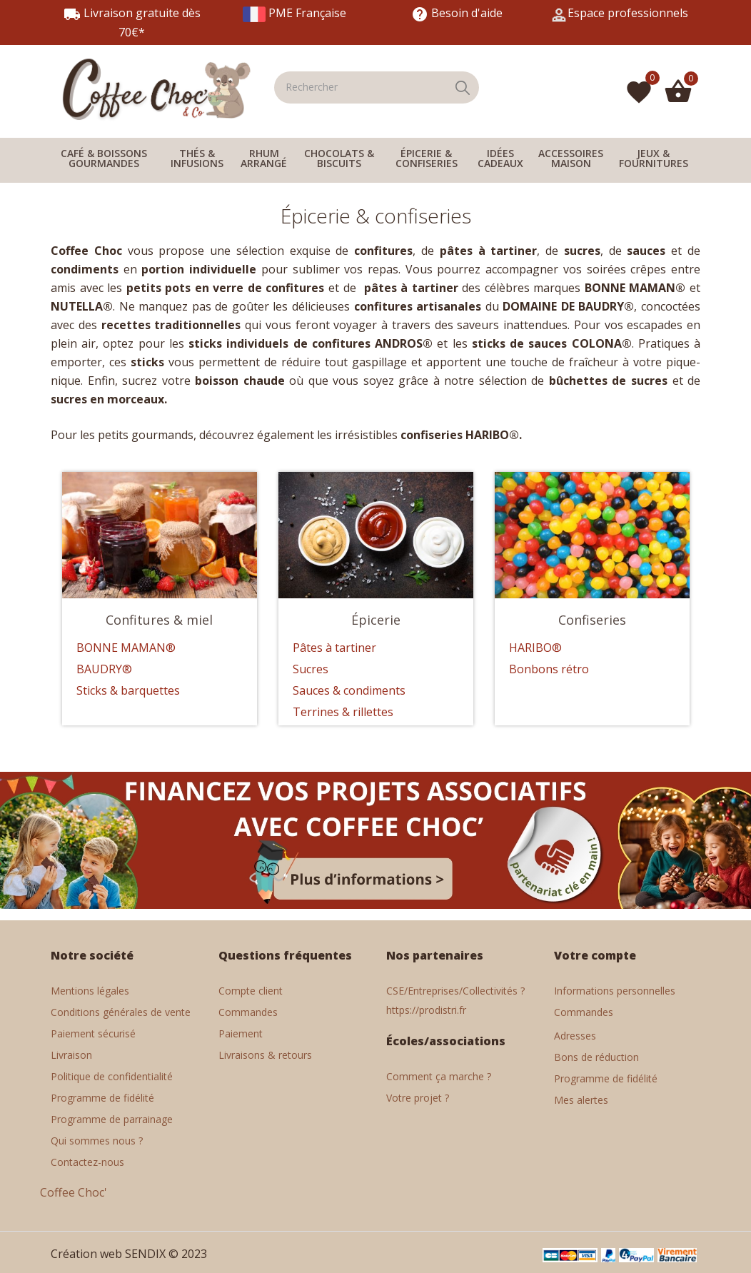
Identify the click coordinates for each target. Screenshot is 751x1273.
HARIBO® (535, 647)
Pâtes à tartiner (334, 647)
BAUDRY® (104, 669)
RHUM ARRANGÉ (264, 158)
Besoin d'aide (457, 13)
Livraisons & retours (265, 1055)
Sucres (310, 669)
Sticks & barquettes (128, 690)
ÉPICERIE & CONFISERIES (426, 158)
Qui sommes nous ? (97, 1140)
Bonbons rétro (549, 669)
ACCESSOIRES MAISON (570, 158)
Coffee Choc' (73, 1192)
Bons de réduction (596, 1057)
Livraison (71, 1055)
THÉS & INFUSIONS (197, 158)
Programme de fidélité (102, 1098)
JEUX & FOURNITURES (653, 158)
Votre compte (595, 955)
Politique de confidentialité (112, 1076)
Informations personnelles (614, 990)
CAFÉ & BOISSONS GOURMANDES (104, 158)
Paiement (240, 1033)
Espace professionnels (628, 13)
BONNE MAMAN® (126, 647)
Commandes (248, 1012)
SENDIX (145, 1254)
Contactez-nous (87, 1162)
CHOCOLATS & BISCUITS (339, 158)
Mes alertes (581, 1100)
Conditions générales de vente (121, 1012)
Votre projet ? (417, 1098)
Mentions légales (90, 990)
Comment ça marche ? (438, 1076)
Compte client (250, 990)
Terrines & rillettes (343, 712)
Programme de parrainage (112, 1119)
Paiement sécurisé (93, 1033)
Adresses (575, 1035)
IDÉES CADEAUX (500, 158)
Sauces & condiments (349, 690)
